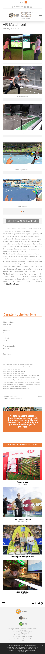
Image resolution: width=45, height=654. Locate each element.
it (25, 2)
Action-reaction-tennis (15, 398)
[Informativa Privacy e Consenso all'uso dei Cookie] (22, 639)
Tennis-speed (13, 396)
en (20, 2)
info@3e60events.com (11, 284)
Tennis (40, 396)
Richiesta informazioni (23, 221)
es (23, 2)
